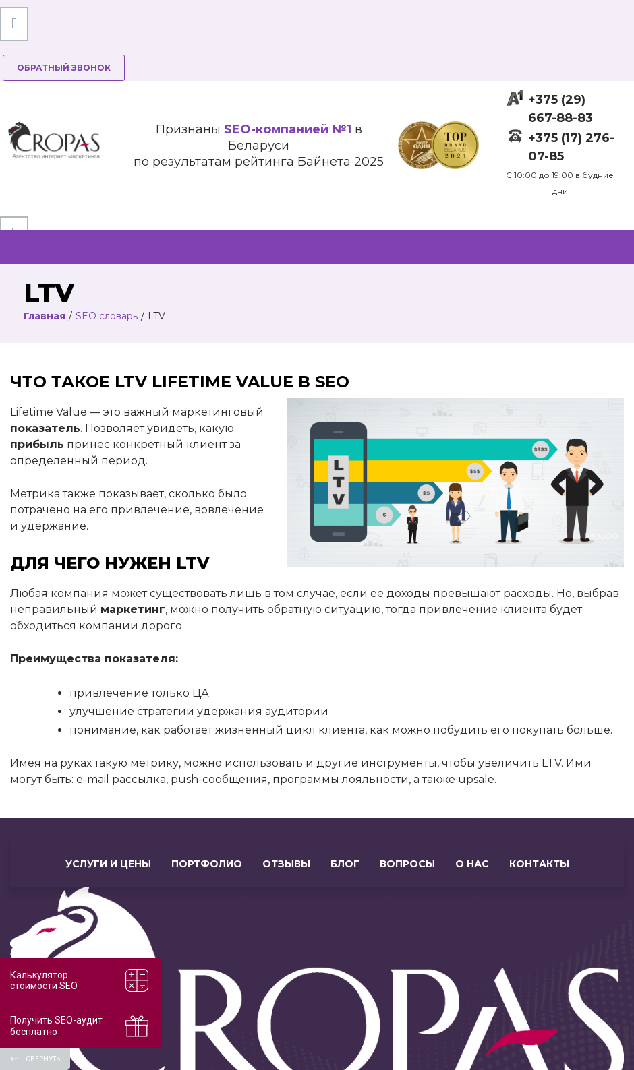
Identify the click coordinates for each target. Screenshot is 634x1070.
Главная (44, 316)
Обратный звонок (64, 68)
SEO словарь (107, 316)
